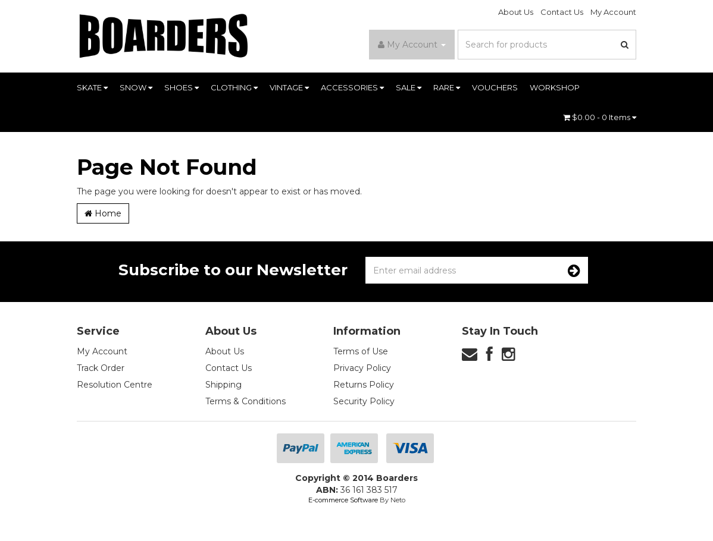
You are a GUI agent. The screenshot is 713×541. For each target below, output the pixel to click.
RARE (446, 87)
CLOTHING (234, 87)
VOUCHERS (495, 87)
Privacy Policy (362, 368)
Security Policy (364, 401)
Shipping (223, 384)
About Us (515, 12)
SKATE (92, 87)
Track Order (100, 368)
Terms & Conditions (245, 401)
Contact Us (561, 12)
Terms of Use (360, 351)
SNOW (136, 87)
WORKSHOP (555, 87)
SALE (408, 87)
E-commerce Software (343, 500)
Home (103, 213)
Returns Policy (363, 384)
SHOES (181, 87)
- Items (599, 117)
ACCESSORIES (352, 87)
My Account (613, 12)
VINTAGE (289, 87)
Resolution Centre (114, 384)
